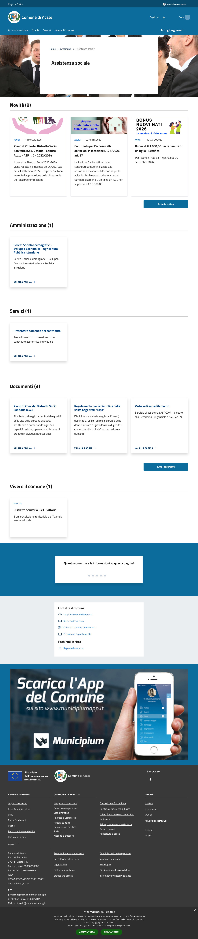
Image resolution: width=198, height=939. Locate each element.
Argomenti (65, 49)
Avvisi (17, 139)
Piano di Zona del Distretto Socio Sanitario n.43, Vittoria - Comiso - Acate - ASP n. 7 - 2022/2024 (36, 151)
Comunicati (151, 809)
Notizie (149, 803)
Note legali (105, 864)
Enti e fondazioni (17, 820)
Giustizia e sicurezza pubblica (115, 809)
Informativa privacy (110, 859)
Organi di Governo (17, 803)
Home (53, 49)
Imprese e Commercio (65, 818)
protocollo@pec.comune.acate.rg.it (27, 894)
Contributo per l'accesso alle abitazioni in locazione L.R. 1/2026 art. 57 (97, 151)
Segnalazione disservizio (66, 859)
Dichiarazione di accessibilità (115, 870)
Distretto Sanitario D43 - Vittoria (35, 509)
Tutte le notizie (166, 204)
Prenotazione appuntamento (69, 853)
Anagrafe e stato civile (65, 803)
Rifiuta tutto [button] (111, 932)
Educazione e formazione (113, 803)
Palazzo (18, 503)
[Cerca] (186, 17)
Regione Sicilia (15, 4)
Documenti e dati (17, 837)
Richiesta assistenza (64, 870)
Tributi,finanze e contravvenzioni (117, 814)
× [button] (194, 910)
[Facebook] (159, 17)
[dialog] (99, 923)
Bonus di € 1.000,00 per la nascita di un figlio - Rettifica (158, 148)
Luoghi (149, 830)
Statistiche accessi (63, 875)
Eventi (148, 835)
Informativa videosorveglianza (115, 875)
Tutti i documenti (166, 467)
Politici (11, 826)
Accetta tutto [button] (87, 932)
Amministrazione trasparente (115, 853)
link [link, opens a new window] (128, 925)
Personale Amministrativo (21, 831)
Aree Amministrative (19, 809)
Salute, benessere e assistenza (116, 824)
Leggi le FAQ (60, 864)
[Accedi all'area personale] (174, 4)
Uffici (10, 814)
